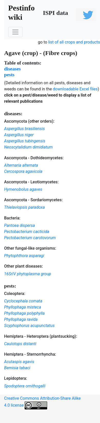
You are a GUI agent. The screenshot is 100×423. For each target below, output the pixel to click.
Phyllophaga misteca (22, 307)
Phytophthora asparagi (24, 255)
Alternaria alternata (21, 165)
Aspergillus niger (19, 134)
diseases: (13, 113)
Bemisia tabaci (17, 367)
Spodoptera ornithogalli (24, 386)
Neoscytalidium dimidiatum (28, 147)
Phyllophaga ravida (21, 319)
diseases (12, 68)
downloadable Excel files (75, 89)
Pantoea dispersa (19, 225)
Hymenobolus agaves (23, 189)
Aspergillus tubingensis (24, 141)
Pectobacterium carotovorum (30, 237)
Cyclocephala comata (23, 301)
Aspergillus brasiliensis (24, 128)
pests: (10, 286)
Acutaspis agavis (19, 361)
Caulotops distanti (20, 343)
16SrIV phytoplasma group (27, 273)
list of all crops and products (74, 42)
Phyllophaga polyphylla (24, 313)
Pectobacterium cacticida (26, 231)
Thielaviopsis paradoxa (24, 207)
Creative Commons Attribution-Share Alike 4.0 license (42, 402)
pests (9, 74)
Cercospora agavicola (23, 171)
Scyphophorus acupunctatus (29, 325)
